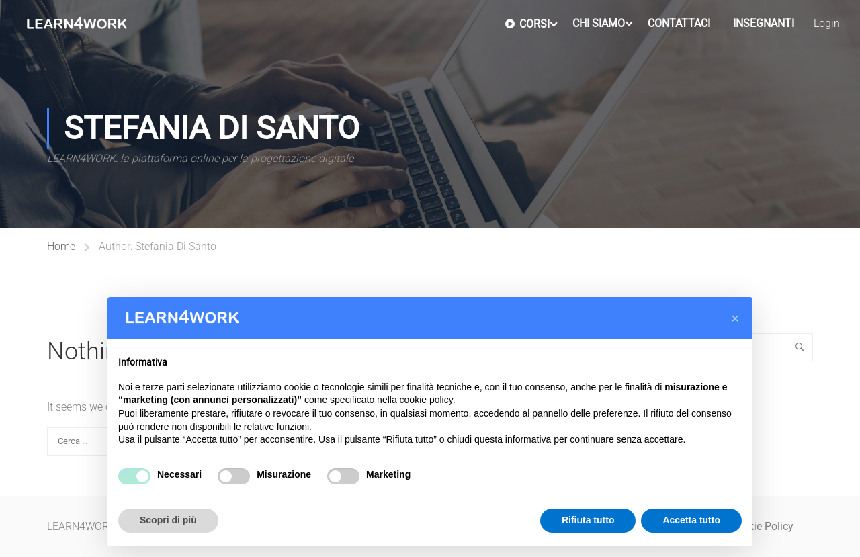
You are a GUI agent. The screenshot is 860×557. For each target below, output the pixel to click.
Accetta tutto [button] (691, 520)
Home (61, 246)
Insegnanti (763, 23)
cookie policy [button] (426, 399)
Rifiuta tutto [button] (588, 520)
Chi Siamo (598, 23)
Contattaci (679, 23)
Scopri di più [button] (168, 520)
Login (827, 23)
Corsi (527, 23)
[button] (735, 318)
